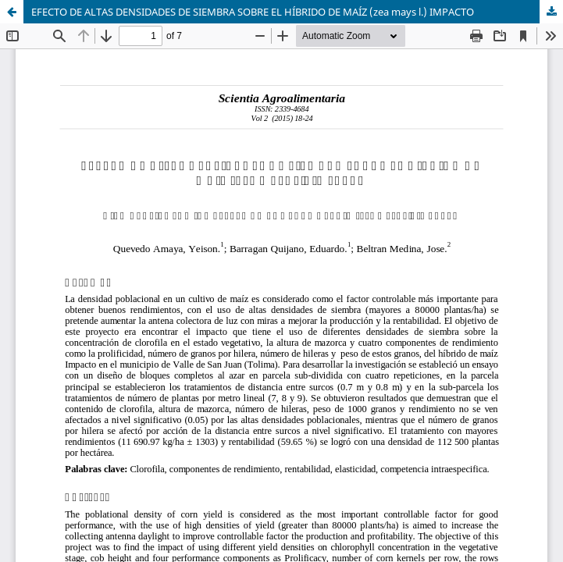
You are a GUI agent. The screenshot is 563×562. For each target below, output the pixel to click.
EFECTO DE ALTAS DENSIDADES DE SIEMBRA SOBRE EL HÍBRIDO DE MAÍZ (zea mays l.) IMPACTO (252, 12)
